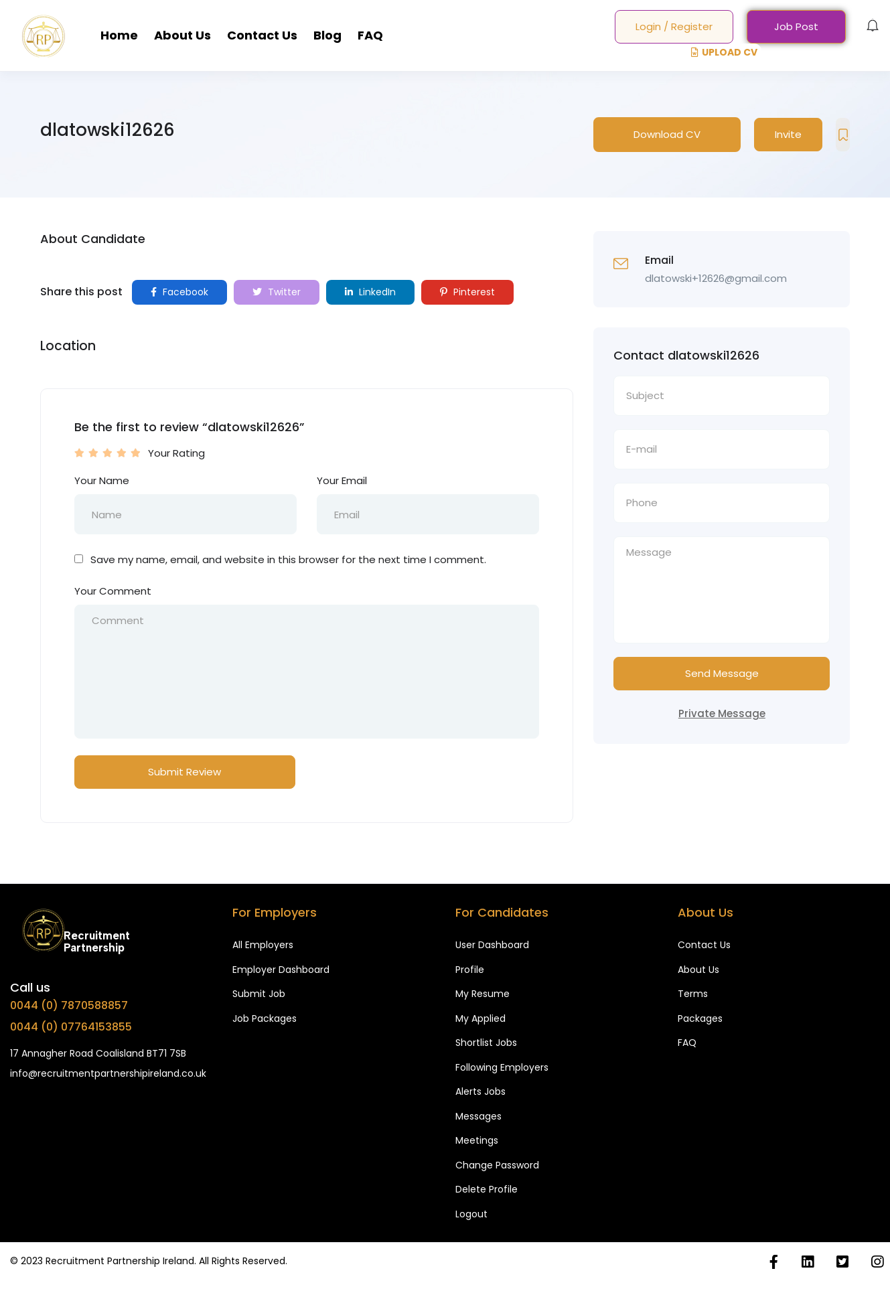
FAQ (370, 35)
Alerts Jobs (480, 1091)
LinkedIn (370, 292)
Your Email (342, 480)
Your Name (101, 480)
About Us (182, 35)
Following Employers (501, 1067)
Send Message (722, 673)
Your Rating (176, 453)
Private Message (721, 713)
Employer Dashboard (280, 969)
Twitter (276, 292)
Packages (700, 1018)
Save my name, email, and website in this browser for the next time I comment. (288, 559)
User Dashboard (492, 945)
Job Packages (264, 1018)
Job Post (796, 26)
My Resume (482, 993)
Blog (327, 35)
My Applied (480, 1018)
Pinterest (467, 292)
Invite (788, 134)
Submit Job (258, 993)
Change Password (497, 1165)
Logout (471, 1214)
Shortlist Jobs (486, 1042)
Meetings (476, 1140)
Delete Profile (486, 1189)
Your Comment (112, 591)
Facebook (179, 292)
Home (119, 35)
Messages (478, 1116)
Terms (693, 993)
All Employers (262, 945)
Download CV (667, 134)
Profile (469, 969)
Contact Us (262, 35)
